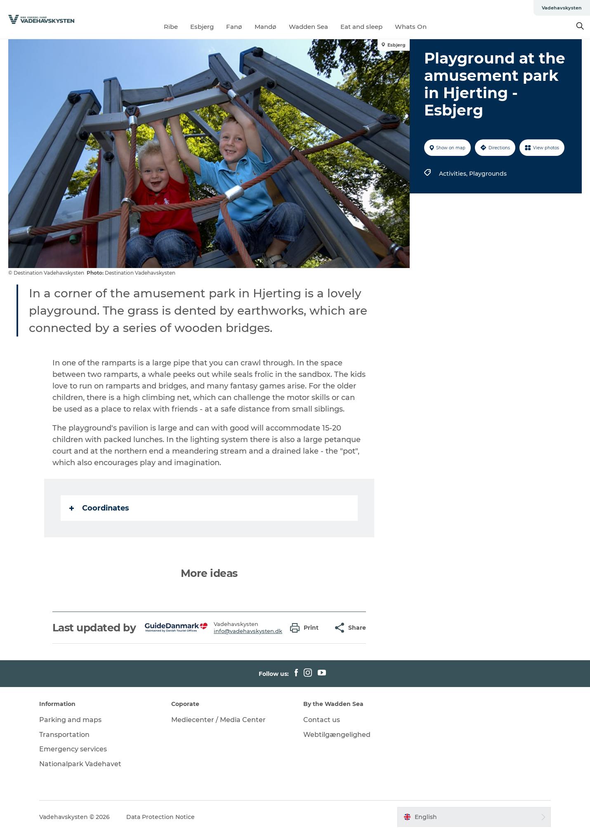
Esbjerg (202, 27)
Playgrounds (488, 173)
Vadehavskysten (562, 8)
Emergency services (73, 749)
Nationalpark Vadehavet (80, 764)
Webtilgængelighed (337, 735)
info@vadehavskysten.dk (248, 631)
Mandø (265, 27)
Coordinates (99, 508)
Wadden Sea (308, 27)
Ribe (171, 27)
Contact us (321, 720)
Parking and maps (70, 720)
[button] (306, 628)
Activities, (454, 173)
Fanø (234, 27)
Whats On (411, 27)
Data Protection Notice (160, 817)
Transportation (64, 735)
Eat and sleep (361, 27)
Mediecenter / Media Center (218, 720)
